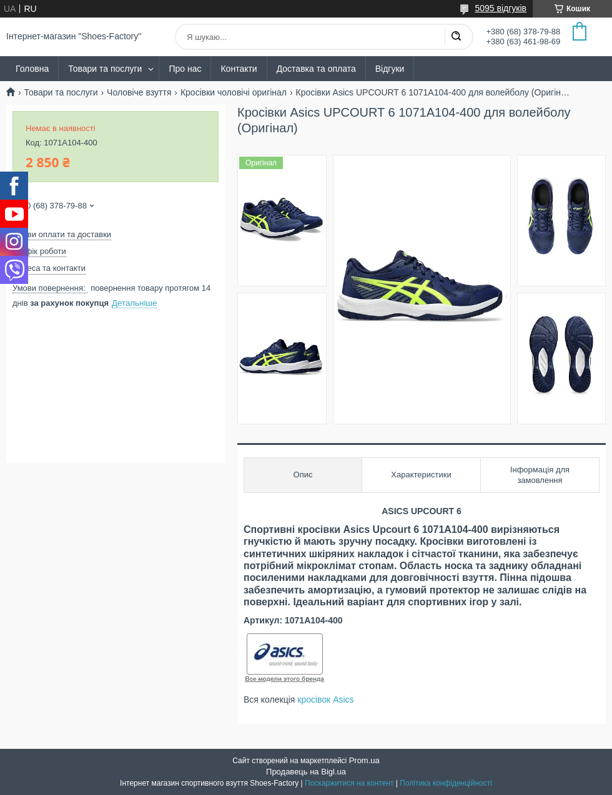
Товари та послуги (105, 69)
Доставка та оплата (316, 69)
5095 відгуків (500, 8)
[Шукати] (456, 37)
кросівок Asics (325, 700)
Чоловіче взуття (139, 92)
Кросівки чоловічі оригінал (233, 92)
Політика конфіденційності (446, 783)
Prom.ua (364, 760)
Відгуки (390, 69)
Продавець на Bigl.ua (306, 771)
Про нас (185, 69)
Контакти (238, 69)
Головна (32, 69)
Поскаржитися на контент (349, 783)
